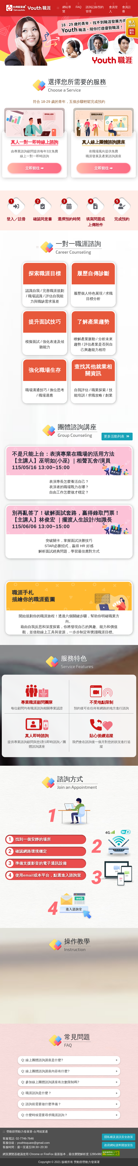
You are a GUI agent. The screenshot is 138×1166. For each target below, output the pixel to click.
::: (58, 7)
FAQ (78, 5)
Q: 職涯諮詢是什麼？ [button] (36, 1093)
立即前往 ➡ (34, 168)
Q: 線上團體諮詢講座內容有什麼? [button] (45, 1071)
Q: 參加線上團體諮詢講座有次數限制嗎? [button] (50, 1082)
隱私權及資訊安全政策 (118, 1136)
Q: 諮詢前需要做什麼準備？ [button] (41, 1104)
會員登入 (113, 7)
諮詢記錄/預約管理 (95, 7)
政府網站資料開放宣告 (118, 1145)
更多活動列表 (116, 436)
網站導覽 (66, 7)
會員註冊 (126, 7)
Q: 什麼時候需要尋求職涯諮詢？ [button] (44, 1115)
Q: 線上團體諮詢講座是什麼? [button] (42, 1060)
